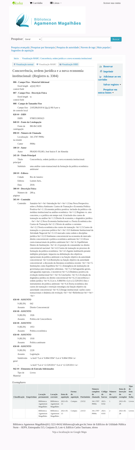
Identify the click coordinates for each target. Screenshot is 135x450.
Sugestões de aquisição (22, 50)
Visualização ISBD (70, 64)
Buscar (116, 39)
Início (16, 58)
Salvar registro (112, 84)
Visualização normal (24, 64)
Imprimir (108, 71)
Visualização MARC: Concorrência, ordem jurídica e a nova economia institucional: (57, 58)
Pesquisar (17, 38)
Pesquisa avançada (20, 47)
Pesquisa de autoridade (68, 47)
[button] (36, 3)
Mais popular (103, 47)
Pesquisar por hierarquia (43, 47)
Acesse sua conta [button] (111, 3)
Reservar (108, 66)
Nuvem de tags (88, 47)
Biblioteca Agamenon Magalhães (19, 3)
